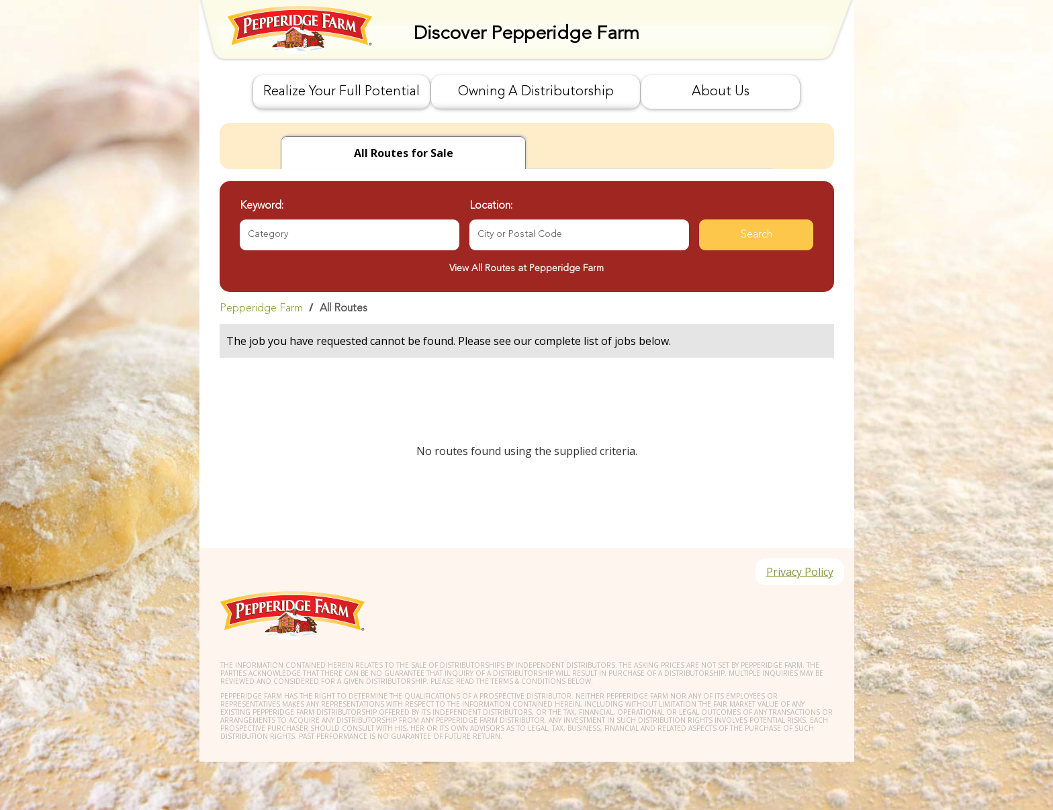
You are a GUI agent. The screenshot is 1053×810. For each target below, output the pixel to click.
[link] (527, 308)
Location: (490, 206)
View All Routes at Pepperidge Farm (526, 268)
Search (756, 235)
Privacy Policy (799, 571)
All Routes (343, 308)
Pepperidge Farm (261, 308)
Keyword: (261, 206)
